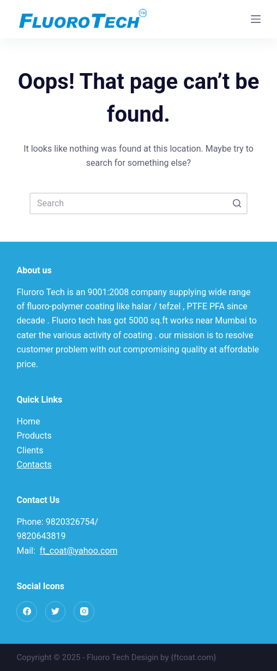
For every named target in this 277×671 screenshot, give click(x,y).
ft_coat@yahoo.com (79, 551)
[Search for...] (138, 203)
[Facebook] (26, 611)
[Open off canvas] (256, 19)
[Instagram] (84, 611)
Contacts (33, 464)
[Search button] (237, 203)
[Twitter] (55, 611)
